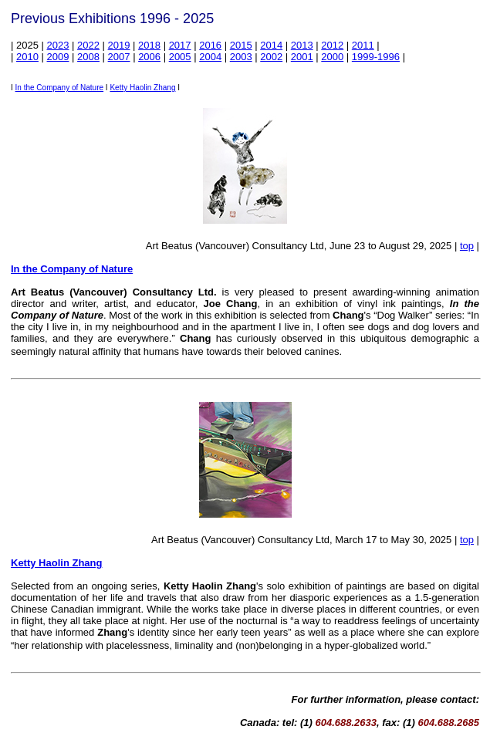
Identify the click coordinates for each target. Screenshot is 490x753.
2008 (88, 56)
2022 (88, 45)
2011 (363, 45)
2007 (119, 56)
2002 (271, 56)
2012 (332, 45)
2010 (27, 56)
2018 (149, 45)
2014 (271, 45)
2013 (302, 45)
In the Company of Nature (59, 87)
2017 (180, 45)
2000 (332, 56)
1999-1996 (376, 56)
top (467, 246)
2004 (210, 56)
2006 (149, 56)
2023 (58, 45)
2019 (119, 45)
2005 (180, 56)
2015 (241, 45)
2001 (302, 56)
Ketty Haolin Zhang (142, 87)
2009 (58, 56)
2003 (241, 56)
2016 (210, 45)
